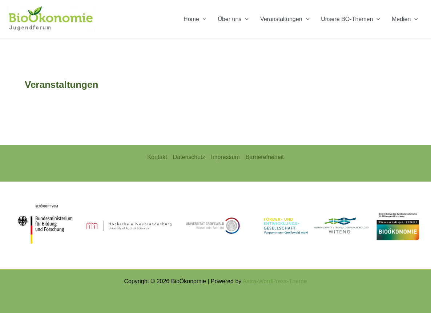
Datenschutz (189, 157)
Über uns (233, 19)
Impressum (225, 157)
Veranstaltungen (284, 19)
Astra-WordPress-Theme (275, 281)
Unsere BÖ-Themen (350, 19)
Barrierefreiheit (265, 157)
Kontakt (157, 157)
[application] (202, 19)
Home (195, 19)
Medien (405, 19)
